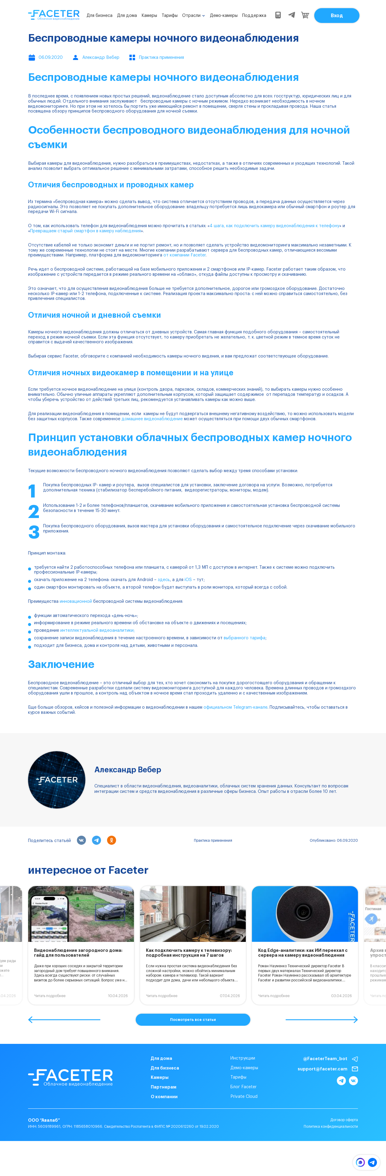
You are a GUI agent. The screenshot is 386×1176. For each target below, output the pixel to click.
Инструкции (242, 1058)
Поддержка (254, 16)
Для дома (127, 16)
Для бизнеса (99, 16)
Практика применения (213, 840)
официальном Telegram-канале (235, 707)
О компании (164, 1097)
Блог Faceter (243, 1087)
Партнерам (163, 1087)
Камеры (149, 16)
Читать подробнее (49, 996)
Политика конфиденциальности (331, 1126)
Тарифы (170, 16)
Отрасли (191, 16)
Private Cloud (244, 1097)
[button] (64, 1020)
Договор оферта (344, 1120)
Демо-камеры (224, 16)
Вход (337, 15)
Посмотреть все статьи (193, 1020)
